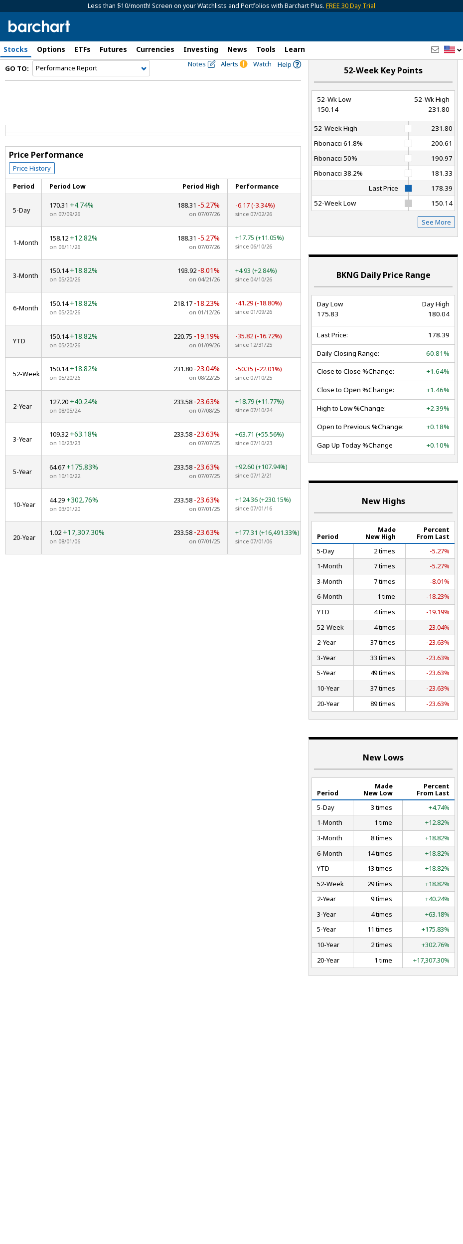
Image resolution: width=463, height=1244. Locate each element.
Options (51, 49)
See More (436, 239)
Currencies (155, 49)
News (237, 49)
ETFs (82, 49)
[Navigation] (91, 86)
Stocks (15, 49)
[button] (453, 50)
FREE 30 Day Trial (350, 5)
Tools (266, 49)
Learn (295, 49)
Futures (113, 49)
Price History (32, 185)
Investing (200, 49)
